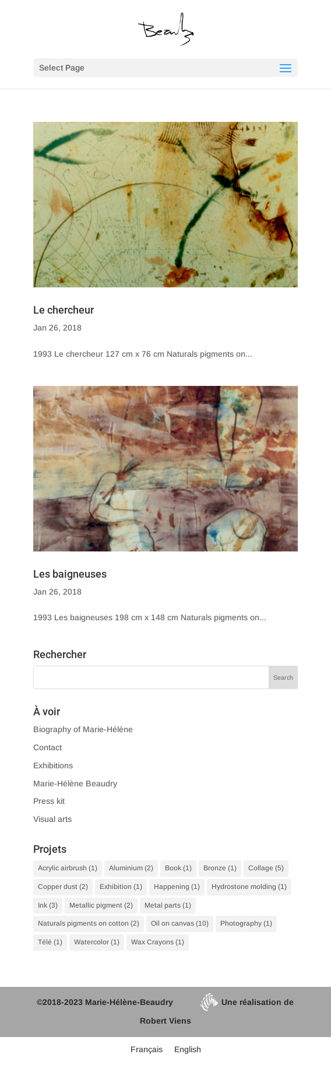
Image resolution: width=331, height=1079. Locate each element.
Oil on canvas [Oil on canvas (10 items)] (180, 923)
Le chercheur (63, 310)
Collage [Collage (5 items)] (266, 868)
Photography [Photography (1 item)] (246, 923)
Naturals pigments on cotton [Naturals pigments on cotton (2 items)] (88, 923)
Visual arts (52, 819)
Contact (47, 747)
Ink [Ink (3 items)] (48, 905)
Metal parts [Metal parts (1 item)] (168, 905)
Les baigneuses (70, 574)
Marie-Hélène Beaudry (75, 783)
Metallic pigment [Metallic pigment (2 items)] (101, 905)
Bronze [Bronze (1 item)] (220, 868)
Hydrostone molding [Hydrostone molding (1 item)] (249, 887)
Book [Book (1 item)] (178, 868)
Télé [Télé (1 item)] (50, 942)
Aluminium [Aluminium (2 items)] (131, 868)
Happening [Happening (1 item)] (177, 887)
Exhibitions (53, 765)
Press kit (49, 801)
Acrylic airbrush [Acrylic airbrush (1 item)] (67, 868)
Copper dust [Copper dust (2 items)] (63, 887)
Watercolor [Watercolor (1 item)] (96, 942)
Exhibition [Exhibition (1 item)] (121, 887)
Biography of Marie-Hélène (83, 729)
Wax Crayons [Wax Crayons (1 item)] (157, 942)
